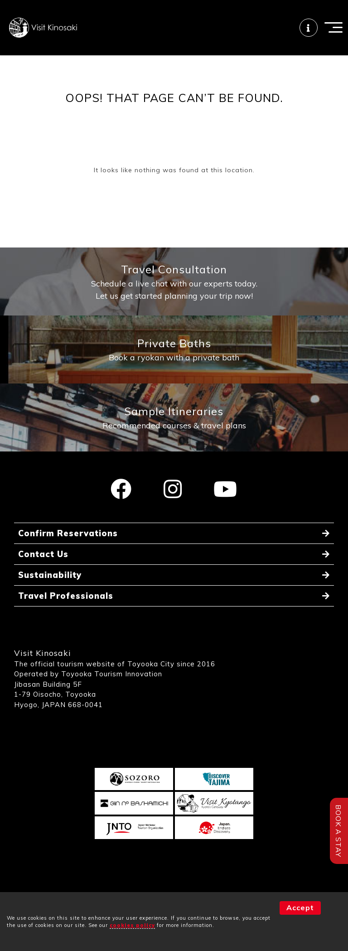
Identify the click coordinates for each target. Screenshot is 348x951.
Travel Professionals (65, 596)
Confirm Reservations (68, 533)
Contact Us (43, 554)
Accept (300, 907)
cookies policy (132, 925)
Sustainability (50, 575)
